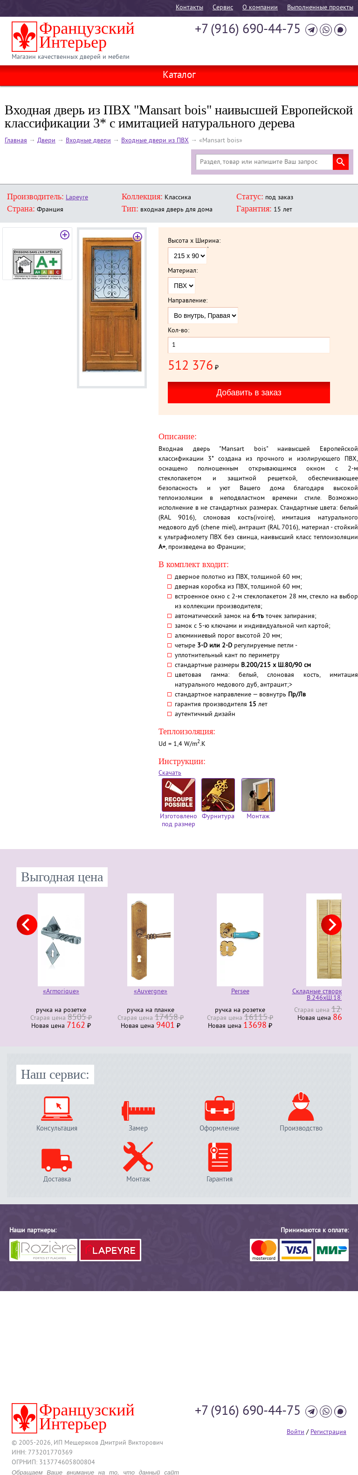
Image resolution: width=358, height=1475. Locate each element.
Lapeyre (77, 198)
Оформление (220, 1128)
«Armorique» (61, 992)
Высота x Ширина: (194, 241)
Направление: (187, 301)
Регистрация (328, 1432)
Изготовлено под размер (178, 803)
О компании (260, 8)
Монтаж (258, 799)
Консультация (56, 1128)
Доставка (57, 1179)
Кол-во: (178, 331)
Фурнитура (218, 799)
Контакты (189, 8)
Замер (138, 1128)
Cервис (223, 8)
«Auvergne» (150, 992)
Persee (240, 992)
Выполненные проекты (320, 8)
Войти (295, 1432)
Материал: (183, 271)
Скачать (169, 773)
